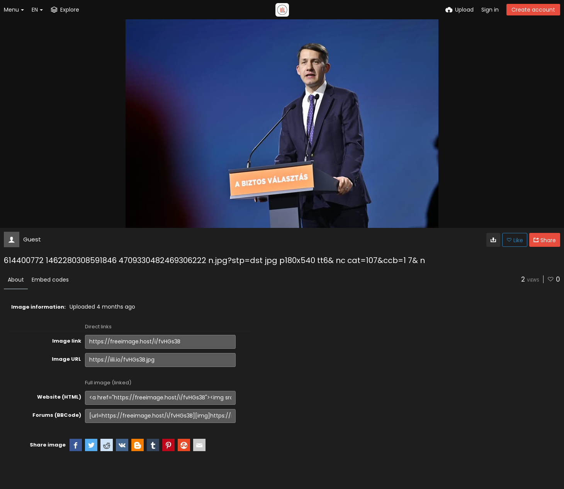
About (16, 280)
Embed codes (50, 280)
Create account (533, 10)
